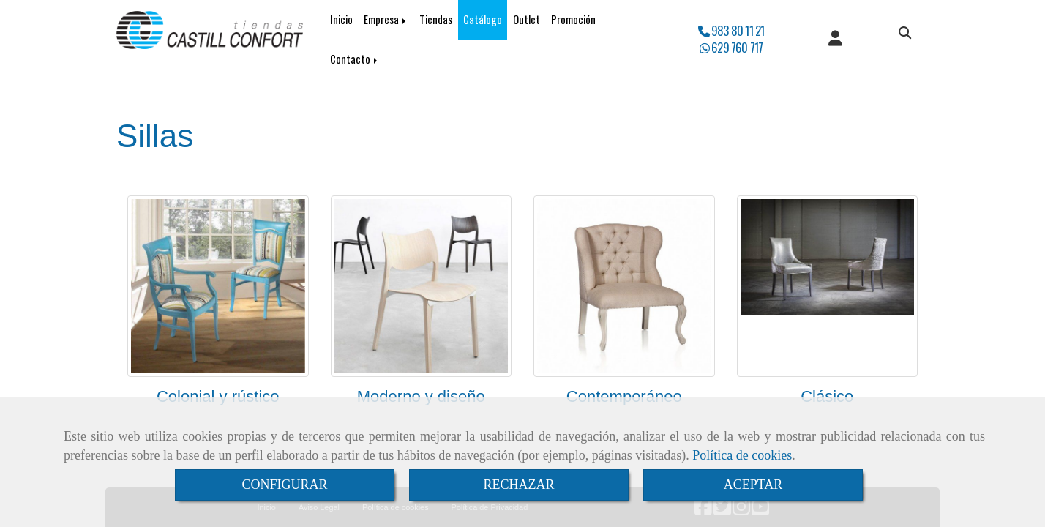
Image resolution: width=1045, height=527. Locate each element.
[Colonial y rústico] (218, 286)
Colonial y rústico (218, 396)
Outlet (526, 19)
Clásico (827, 396)
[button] (835, 39)
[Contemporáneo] (624, 286)
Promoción (573, 19)
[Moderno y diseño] (421, 286)
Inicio (341, 19)
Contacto (355, 59)
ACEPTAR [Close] (753, 484)
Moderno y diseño (421, 396)
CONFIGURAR (284, 484)
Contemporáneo (624, 396)
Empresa (386, 19)
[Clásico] (827, 286)
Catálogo (482, 19)
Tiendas (435, 19)
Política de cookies (742, 455)
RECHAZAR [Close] (518, 484)
